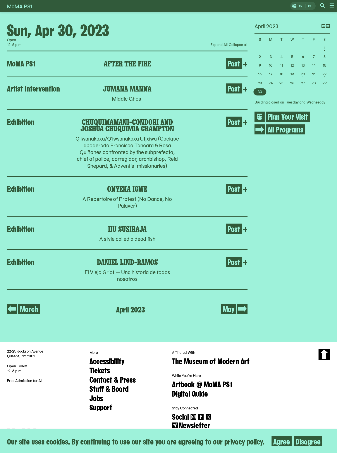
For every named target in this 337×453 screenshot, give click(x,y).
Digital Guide (190, 393)
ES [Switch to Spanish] (309, 6)
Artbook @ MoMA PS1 (202, 383)
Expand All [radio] (219, 44)
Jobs (96, 397)
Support (100, 406)
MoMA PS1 (19, 6)
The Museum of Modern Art (210, 360)
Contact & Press (112, 379)
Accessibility (106, 360)
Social (180, 416)
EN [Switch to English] (301, 6)
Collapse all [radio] (238, 44)
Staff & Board (109, 388)
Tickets (99, 369)
